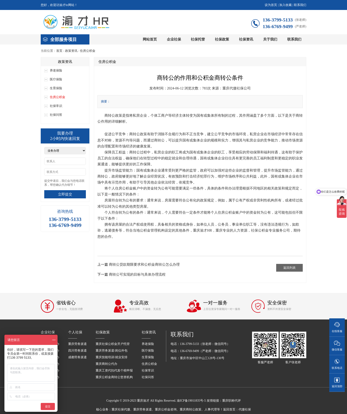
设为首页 (271, 5)
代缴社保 (245, 409)
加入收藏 (285, 5)
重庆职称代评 (231, 400)
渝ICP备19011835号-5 (191, 400)
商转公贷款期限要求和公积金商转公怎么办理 (144, 264)
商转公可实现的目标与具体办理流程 (137, 274)
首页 (59, 50)
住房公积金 (87, 50)
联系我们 (300, 5)
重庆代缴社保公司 (236, 88)
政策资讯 (71, 50)
